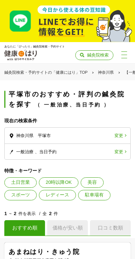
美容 (92, 182)
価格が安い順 (68, 228)
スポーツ (20, 194)
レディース (57, 194)
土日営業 (20, 182)
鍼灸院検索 (98, 55)
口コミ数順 (110, 228)
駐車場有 (94, 194)
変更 (118, 135)
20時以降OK (59, 182)
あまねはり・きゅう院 (44, 251)
